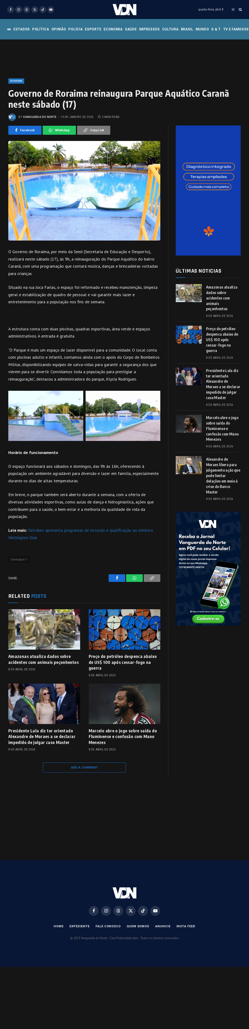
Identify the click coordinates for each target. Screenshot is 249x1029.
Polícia (75, 29)
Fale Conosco (108, 926)
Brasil (187, 29)
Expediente (79, 926)
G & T (216, 29)
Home (59, 926)
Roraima (16, 80)
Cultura (170, 29)
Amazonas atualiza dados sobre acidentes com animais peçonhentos (43, 659)
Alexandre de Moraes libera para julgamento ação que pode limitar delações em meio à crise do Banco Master (223, 475)
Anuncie (162, 926)
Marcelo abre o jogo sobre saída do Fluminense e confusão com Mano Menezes (123, 736)
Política (40, 29)
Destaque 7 (19, 559)
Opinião (58, 29)
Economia (113, 29)
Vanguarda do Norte (39, 117)
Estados (22, 29)
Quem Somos (138, 926)
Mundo (202, 29)
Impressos (149, 29)
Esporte (93, 29)
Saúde (131, 29)
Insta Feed (185, 926)
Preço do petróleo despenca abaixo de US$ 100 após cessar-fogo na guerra (123, 662)
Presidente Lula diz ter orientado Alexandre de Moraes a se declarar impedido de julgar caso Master (41, 736)
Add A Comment (84, 767)
